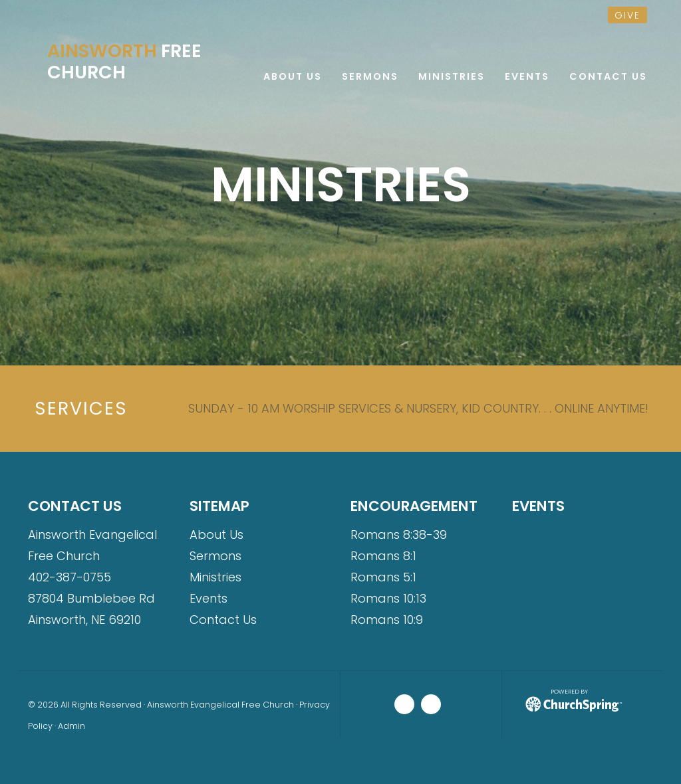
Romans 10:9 (386, 619)
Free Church (124, 62)
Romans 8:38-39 (398, 534)
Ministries (215, 577)
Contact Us (223, 619)
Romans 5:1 (383, 577)
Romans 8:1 (383, 555)
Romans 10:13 (388, 598)
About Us (216, 534)
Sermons (215, 555)
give (627, 15)
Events (208, 598)
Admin (71, 726)
